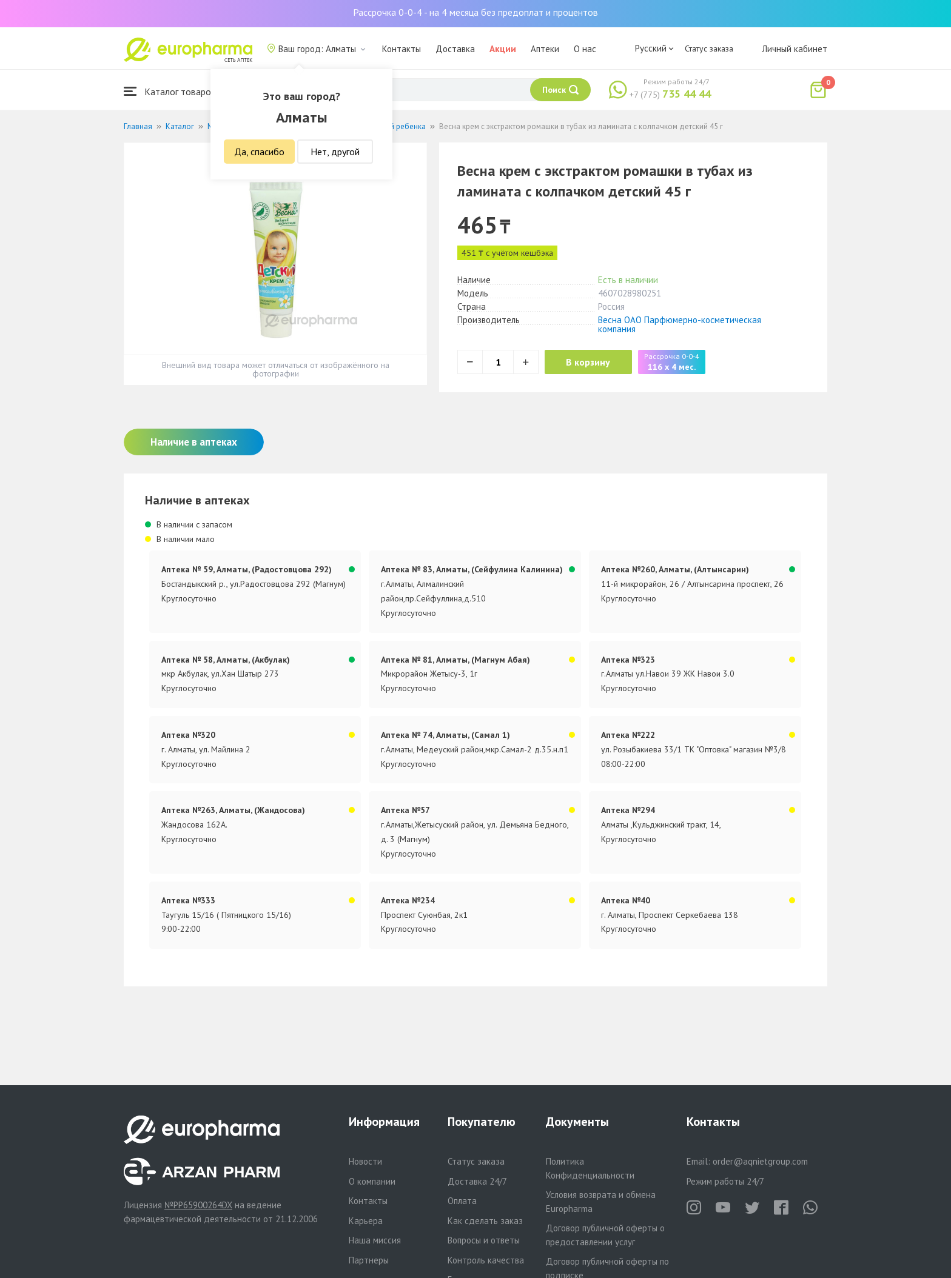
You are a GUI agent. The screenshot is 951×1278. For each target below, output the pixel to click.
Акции (502, 49)
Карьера (366, 1220)
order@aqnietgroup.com (760, 1161)
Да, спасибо (259, 152)
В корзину (591, 362)
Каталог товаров (170, 91)
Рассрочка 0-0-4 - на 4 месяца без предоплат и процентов (475, 12)
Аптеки (545, 49)
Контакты (401, 49)
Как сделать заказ (485, 1220)
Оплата (462, 1200)
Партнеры (369, 1260)
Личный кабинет (794, 49)
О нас (585, 49)
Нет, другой (335, 152)
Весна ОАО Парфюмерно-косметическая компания (679, 324)
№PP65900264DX (198, 1205)
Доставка (455, 49)
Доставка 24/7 (477, 1181)
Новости (365, 1161)
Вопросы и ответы (484, 1240)
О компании (372, 1181)
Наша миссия (375, 1240)
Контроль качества (486, 1260)
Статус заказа (709, 48)
